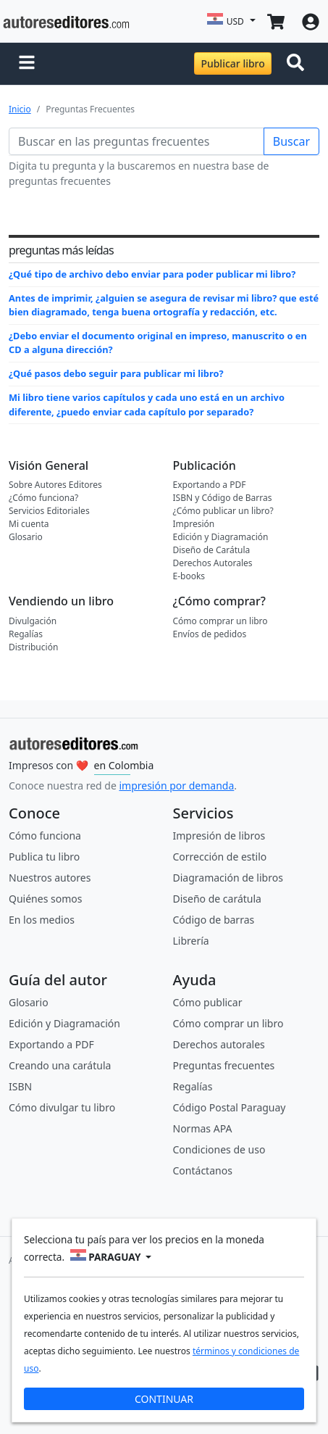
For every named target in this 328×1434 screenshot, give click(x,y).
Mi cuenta (29, 524)
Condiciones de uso (219, 1149)
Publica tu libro (44, 856)
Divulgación (32, 621)
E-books (189, 576)
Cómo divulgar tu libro (62, 1107)
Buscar (291, 141)
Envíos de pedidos (210, 634)
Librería (191, 941)
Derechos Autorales (213, 563)
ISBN (20, 1086)
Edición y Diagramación (221, 537)
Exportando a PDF (209, 484)
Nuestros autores (50, 877)
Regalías (26, 634)
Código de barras (214, 920)
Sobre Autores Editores (55, 484)
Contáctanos (202, 1170)
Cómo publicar (208, 1002)
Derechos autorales (219, 1044)
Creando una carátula (60, 1065)
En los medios (42, 920)
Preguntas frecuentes (224, 1065)
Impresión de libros (219, 835)
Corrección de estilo (220, 856)
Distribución (33, 647)
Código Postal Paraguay (229, 1107)
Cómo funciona (45, 835)
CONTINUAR (164, 1399)
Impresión (194, 524)
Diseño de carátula (217, 898)
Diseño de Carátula (212, 550)
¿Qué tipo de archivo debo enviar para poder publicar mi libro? (152, 274)
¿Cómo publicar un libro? (223, 511)
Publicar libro (232, 63)
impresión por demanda (176, 785)
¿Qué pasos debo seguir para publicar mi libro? (116, 373)
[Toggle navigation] (298, 64)
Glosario (26, 537)
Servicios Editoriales (49, 511)
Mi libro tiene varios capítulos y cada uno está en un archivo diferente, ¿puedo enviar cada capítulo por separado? (147, 404)
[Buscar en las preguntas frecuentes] (136, 141)
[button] (27, 64)
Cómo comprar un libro (220, 621)
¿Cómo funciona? (43, 498)
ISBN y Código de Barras (222, 498)
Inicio (20, 109)
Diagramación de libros (228, 877)
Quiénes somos (45, 898)
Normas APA (202, 1128)
